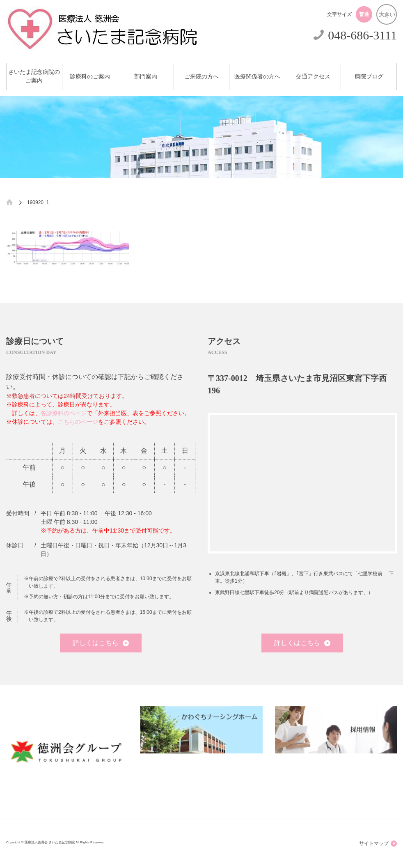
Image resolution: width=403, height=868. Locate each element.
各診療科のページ (64, 413)
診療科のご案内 (90, 76)
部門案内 (145, 76)
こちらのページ (78, 421)
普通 (364, 14)
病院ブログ (369, 76)
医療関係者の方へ (257, 76)
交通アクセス (313, 76)
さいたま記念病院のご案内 (34, 76)
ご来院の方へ (201, 76)
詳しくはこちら (101, 642)
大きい (387, 14)
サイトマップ (378, 843)
